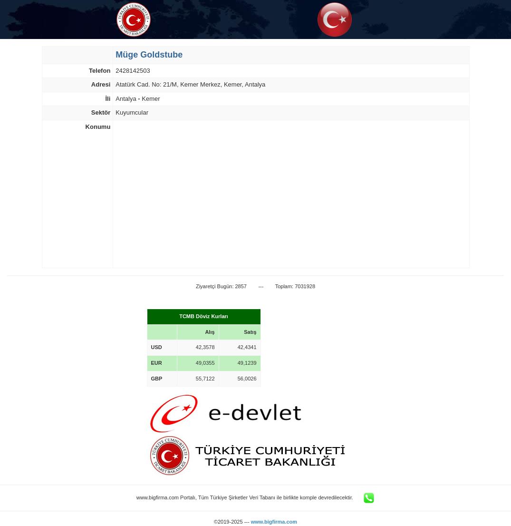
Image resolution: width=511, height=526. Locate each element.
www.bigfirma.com (274, 522)
